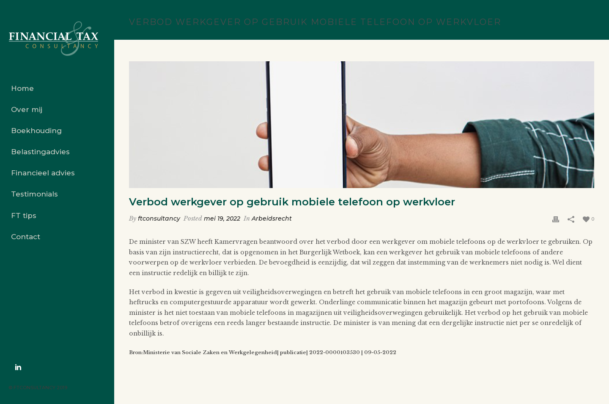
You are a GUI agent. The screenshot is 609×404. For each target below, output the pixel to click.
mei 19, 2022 (222, 218)
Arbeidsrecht (272, 218)
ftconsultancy (159, 218)
